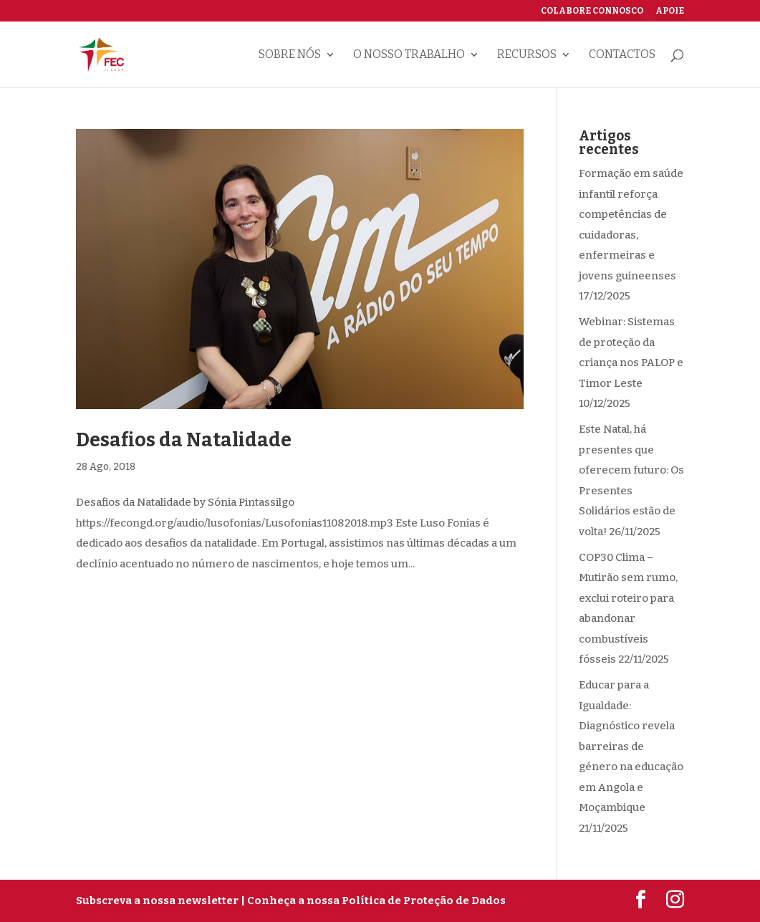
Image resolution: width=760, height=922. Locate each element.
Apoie (669, 11)
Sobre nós (290, 55)
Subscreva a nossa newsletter (157, 900)
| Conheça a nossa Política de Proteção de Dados (373, 900)
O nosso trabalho (409, 55)
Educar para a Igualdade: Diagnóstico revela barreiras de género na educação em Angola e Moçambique (631, 746)
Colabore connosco (592, 11)
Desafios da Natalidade (184, 439)
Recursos (527, 55)
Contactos (622, 55)
